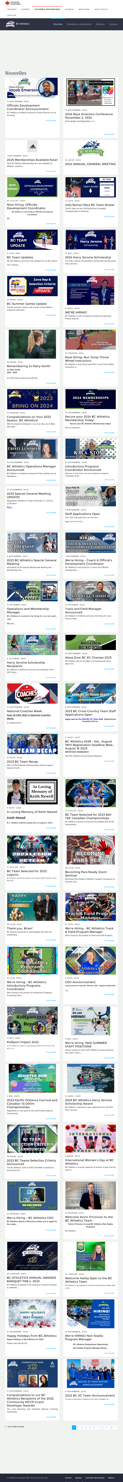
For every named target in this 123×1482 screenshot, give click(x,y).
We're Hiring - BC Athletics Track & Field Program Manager (89, 929)
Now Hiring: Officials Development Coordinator (26, 206)
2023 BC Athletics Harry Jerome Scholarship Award (88, 1101)
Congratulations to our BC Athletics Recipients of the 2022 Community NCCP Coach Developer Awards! (30, 1400)
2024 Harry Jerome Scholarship (88, 257)
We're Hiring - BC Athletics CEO (30, 1217)
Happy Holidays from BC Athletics (32, 1335)
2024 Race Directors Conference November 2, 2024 (89, 115)
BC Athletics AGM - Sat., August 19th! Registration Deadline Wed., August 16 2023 (89, 744)
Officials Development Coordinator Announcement (28, 107)
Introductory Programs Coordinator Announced (83, 467)
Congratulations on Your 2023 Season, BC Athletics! (29, 418)
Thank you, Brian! (19, 928)
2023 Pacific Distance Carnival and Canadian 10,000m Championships (32, 1103)
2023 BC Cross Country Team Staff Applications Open (90, 712)
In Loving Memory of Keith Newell (32, 811)
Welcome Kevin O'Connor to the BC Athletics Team (89, 1218)
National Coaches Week (24, 711)
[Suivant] (116, 1427)
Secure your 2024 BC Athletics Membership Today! (87, 418)
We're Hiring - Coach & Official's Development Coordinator (88, 561)
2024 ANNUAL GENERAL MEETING (90, 164)
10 (111, 1427)
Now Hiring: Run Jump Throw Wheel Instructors (87, 358)
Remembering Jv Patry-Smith (28, 366)
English (11, 15)
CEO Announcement (80, 982)
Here (93, 121)
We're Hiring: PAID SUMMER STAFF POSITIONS (86, 1044)
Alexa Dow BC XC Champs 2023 (88, 657)
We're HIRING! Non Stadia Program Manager (84, 1337)
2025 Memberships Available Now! (32, 159)
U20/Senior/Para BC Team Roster (90, 204)
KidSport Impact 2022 (23, 1042)
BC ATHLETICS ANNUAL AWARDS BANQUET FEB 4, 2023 (31, 1279)
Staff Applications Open (82, 513)
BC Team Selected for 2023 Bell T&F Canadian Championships (88, 816)
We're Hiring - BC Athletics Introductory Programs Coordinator (26, 985)
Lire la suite (52, 120)
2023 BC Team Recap (22, 761)
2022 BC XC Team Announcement (90, 1395)
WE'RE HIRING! (76, 312)
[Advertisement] (61, 48)
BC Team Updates (20, 257)
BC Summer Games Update (27, 303)
